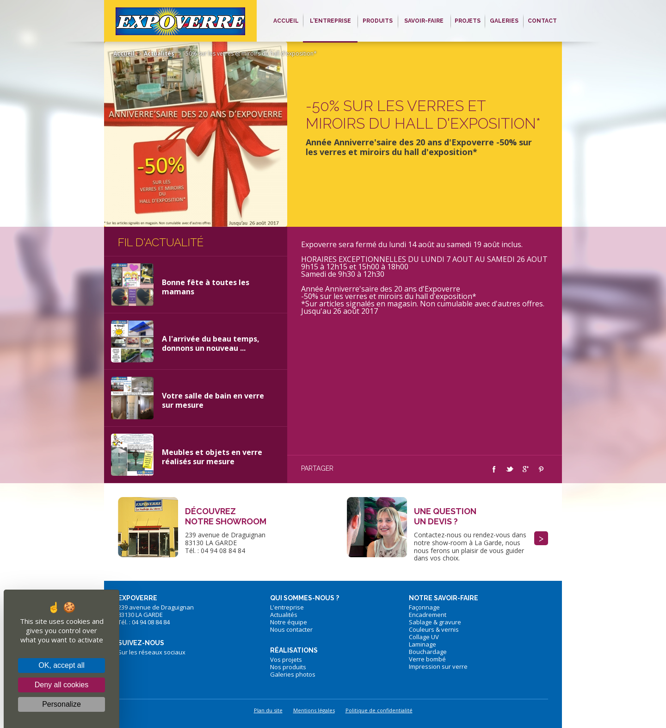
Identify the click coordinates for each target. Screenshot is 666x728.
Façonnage (424, 607)
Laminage (422, 644)
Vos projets (286, 659)
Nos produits (288, 667)
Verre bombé (427, 659)
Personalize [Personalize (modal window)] (61, 704)
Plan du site (268, 710)
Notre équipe (288, 622)
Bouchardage (428, 651)
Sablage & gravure (435, 622)
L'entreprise (287, 607)
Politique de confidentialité (379, 710)
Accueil (124, 53)
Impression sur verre (438, 666)
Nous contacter (291, 629)
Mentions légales (314, 710)
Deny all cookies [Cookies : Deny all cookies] (62, 685)
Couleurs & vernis (434, 629)
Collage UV (424, 637)
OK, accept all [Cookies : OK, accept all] (61, 665)
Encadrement (427, 614)
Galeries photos (292, 674)
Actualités (159, 53)
